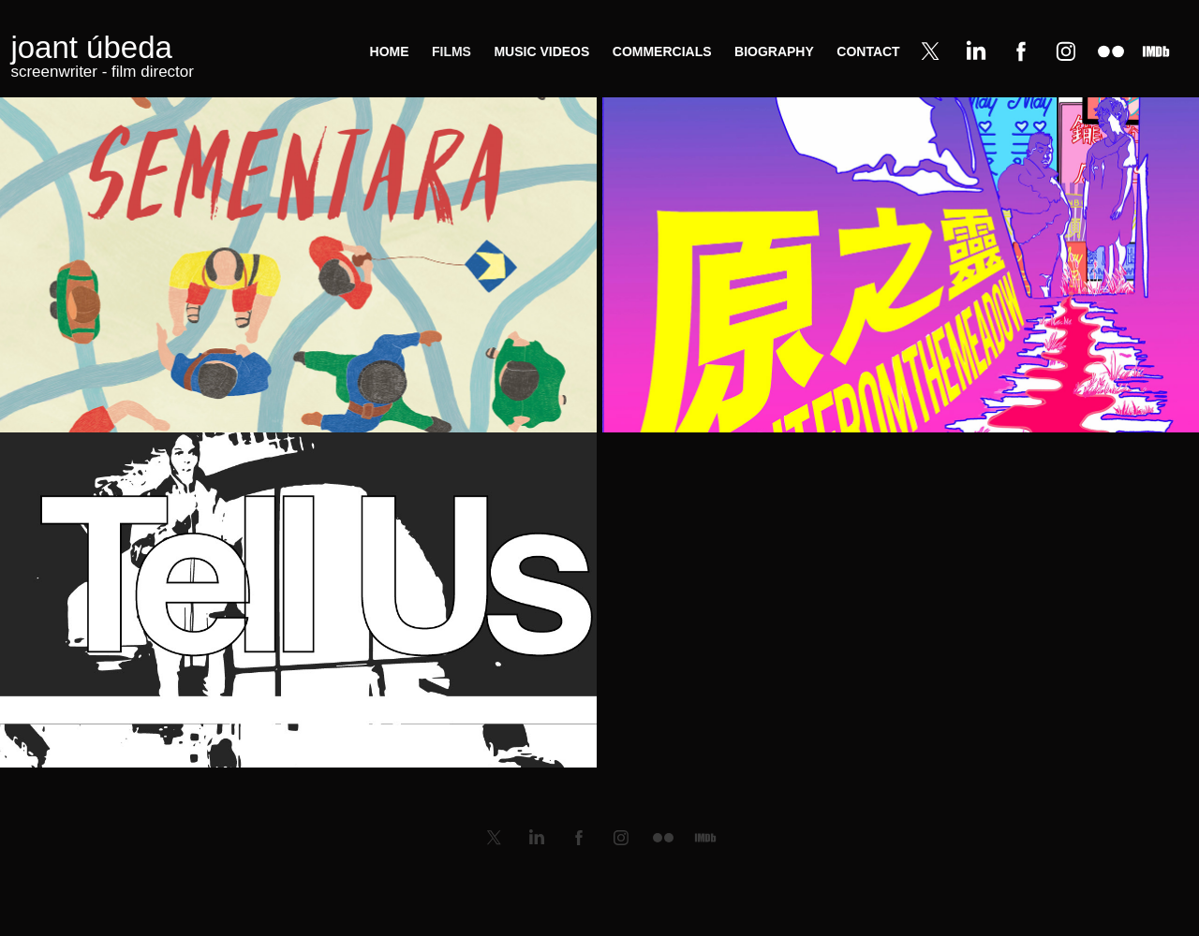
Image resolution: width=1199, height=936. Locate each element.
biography (774, 51)
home (389, 51)
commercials (662, 51)
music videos (541, 51)
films (451, 51)
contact (867, 51)
